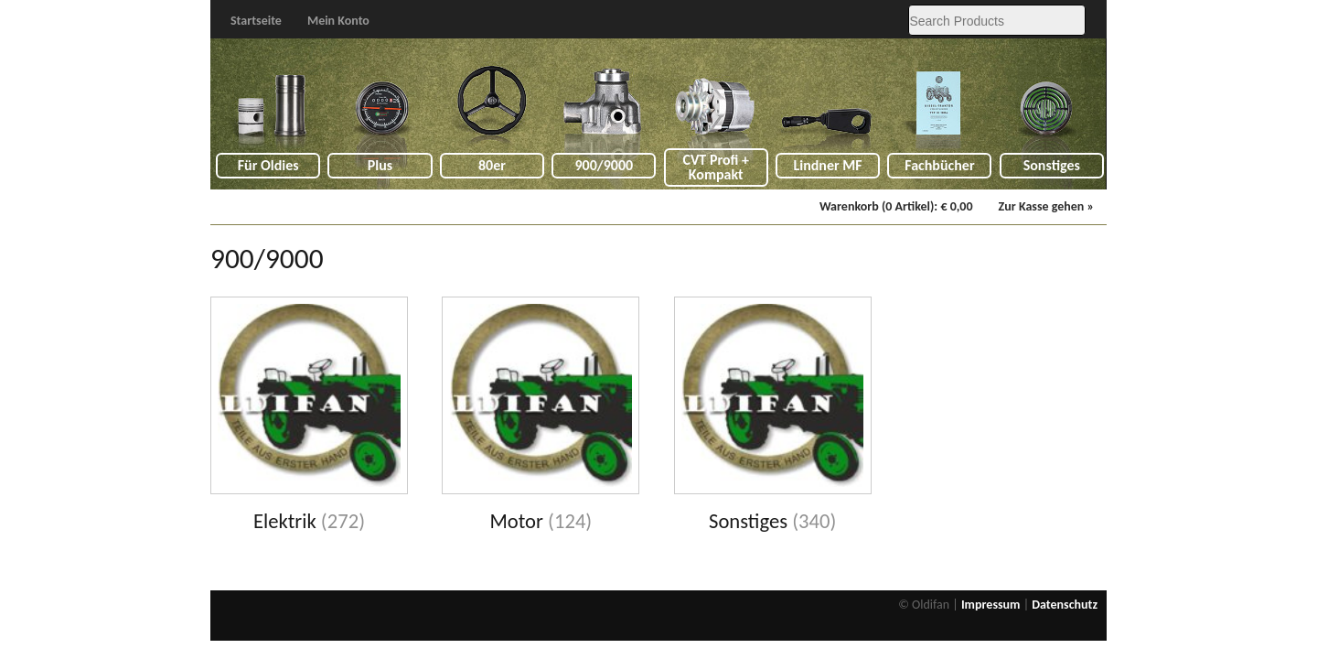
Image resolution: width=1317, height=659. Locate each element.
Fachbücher (939, 165)
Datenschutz (1065, 604)
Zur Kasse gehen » (1046, 206)
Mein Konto (338, 20)
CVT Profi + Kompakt (715, 167)
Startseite (256, 20)
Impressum (991, 604)
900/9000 (603, 165)
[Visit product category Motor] (540, 416)
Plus (380, 165)
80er (492, 165)
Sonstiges (1051, 165)
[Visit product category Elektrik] (309, 416)
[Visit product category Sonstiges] (773, 416)
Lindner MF (827, 165)
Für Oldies (268, 165)
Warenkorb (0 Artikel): (896, 206)
